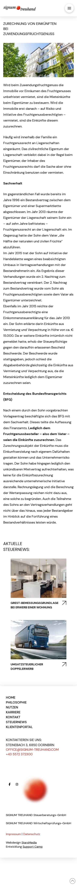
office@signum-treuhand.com (32, 749)
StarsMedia (29, 843)
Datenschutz (31, 834)
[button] (69, 8)
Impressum (13, 834)
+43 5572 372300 (19, 754)
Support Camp (33, 847)
